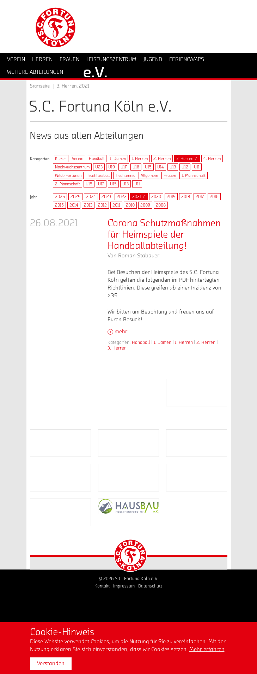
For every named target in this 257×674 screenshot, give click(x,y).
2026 (60, 197)
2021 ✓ (139, 197)
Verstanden (51, 663)
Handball (96, 158)
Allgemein (149, 175)
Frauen (170, 175)
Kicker (60, 158)
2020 (156, 197)
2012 (102, 205)
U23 (99, 167)
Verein (77, 158)
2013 (88, 205)
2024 (91, 197)
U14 (160, 167)
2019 (171, 197)
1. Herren (139, 158)
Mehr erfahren (207, 649)
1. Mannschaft (194, 175)
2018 (185, 197)
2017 (200, 197)
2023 (106, 197)
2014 (73, 205)
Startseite (40, 86)
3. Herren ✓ (187, 158)
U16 (136, 167)
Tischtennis (125, 175)
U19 (111, 167)
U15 (148, 167)
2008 (161, 205)
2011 (116, 205)
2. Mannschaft (67, 184)
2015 (59, 205)
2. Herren (162, 158)
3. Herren (117, 348)
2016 (214, 197)
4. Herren (212, 158)
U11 (197, 167)
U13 (173, 167)
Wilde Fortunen (68, 175)
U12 (185, 167)
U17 (124, 167)
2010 (130, 205)
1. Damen (118, 158)
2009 (145, 205)
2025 (75, 197)
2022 (122, 197)
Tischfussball (98, 175)
